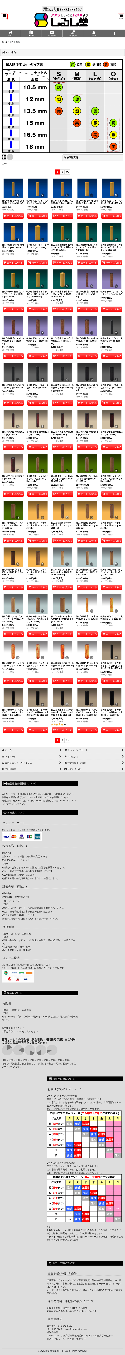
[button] (4, 16)
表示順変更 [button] (71, 157)
